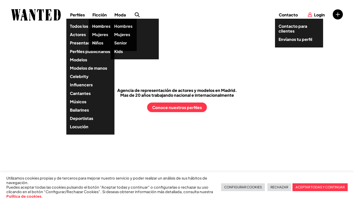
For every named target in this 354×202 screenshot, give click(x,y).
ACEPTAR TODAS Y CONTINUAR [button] (320, 187)
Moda (120, 14)
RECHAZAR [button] (279, 187)
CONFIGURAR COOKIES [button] (243, 187)
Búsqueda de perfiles (137, 15)
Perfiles (77, 14)
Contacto (288, 14)
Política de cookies (24, 196)
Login (319, 14)
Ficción (99, 14)
